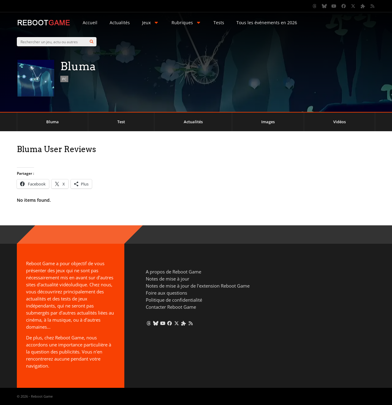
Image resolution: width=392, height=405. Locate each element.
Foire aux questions (166, 293)
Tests (218, 22)
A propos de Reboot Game (173, 272)
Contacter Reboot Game (171, 307)
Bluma (52, 121)
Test (121, 121)
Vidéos (339, 121)
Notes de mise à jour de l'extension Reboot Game (198, 286)
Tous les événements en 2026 (266, 22)
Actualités (120, 22)
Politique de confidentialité (174, 300)
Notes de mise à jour (167, 279)
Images (268, 121)
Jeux (150, 22)
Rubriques (187, 22)
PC (64, 79)
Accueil (90, 22)
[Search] (91, 41)
